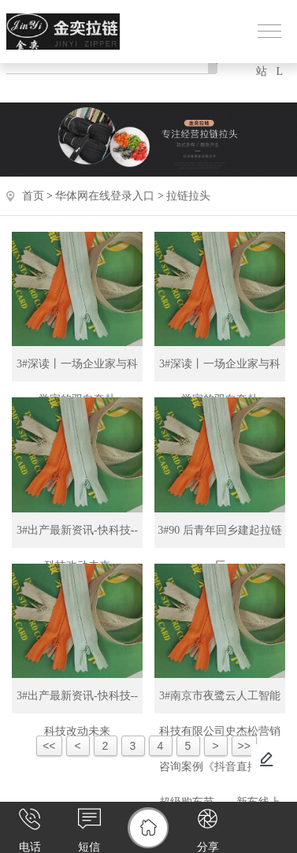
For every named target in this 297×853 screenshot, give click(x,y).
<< (49, 745)
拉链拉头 (188, 196)
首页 (33, 196)
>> (244, 745)
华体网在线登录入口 (104, 196)
